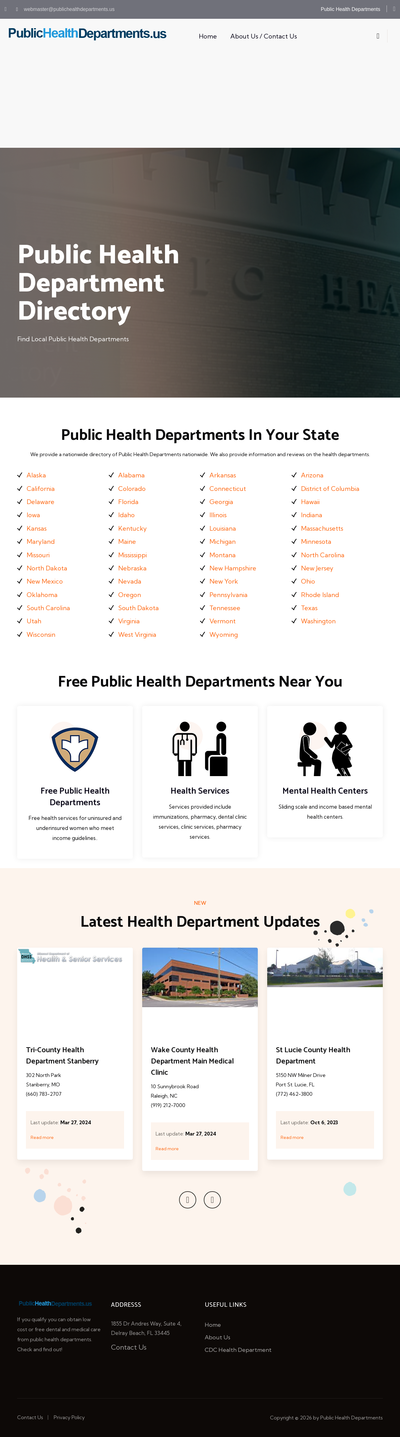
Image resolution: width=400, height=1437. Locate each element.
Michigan (222, 541)
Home (208, 36)
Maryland (41, 541)
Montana (222, 555)
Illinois (218, 515)
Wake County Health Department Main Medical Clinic (192, 1061)
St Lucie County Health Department (313, 1056)
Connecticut (227, 488)
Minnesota (316, 541)
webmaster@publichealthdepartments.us (65, 9)
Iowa (33, 515)
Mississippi (132, 555)
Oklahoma (42, 595)
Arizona (312, 475)
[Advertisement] (200, 101)
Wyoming (223, 634)
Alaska (36, 475)
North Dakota (47, 568)
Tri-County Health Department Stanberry (62, 1056)
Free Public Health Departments (75, 797)
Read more (42, 1137)
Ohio (308, 581)
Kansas (37, 528)
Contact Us (129, 1347)
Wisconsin (41, 634)
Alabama (131, 475)
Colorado (132, 488)
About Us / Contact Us (263, 36)
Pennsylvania (228, 595)
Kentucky (132, 528)
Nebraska (132, 568)
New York (223, 581)
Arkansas (222, 475)
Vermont (222, 621)
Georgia (221, 502)
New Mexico (45, 581)
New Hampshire (232, 568)
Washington (318, 621)
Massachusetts (322, 528)
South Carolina (48, 608)
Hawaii (310, 502)
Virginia (129, 621)
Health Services (200, 791)
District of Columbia (330, 488)
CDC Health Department (238, 1349)
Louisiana (222, 528)
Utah (34, 621)
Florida (128, 502)
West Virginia (137, 634)
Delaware (40, 502)
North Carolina (322, 555)
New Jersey (317, 568)
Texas (309, 608)
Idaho (126, 515)
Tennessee (224, 608)
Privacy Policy (69, 1417)
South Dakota (138, 608)
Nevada (129, 581)
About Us (217, 1337)
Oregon (129, 595)
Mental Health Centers (325, 791)
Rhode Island (320, 595)
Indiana (311, 515)
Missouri (38, 555)
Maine (127, 541)
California (41, 488)
